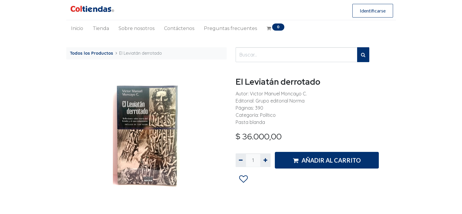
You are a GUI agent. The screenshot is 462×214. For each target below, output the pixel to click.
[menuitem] (77, 28)
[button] (243, 179)
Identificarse (373, 10)
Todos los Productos (91, 53)
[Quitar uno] (241, 160)
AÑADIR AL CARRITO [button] (327, 160)
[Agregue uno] (265, 160)
